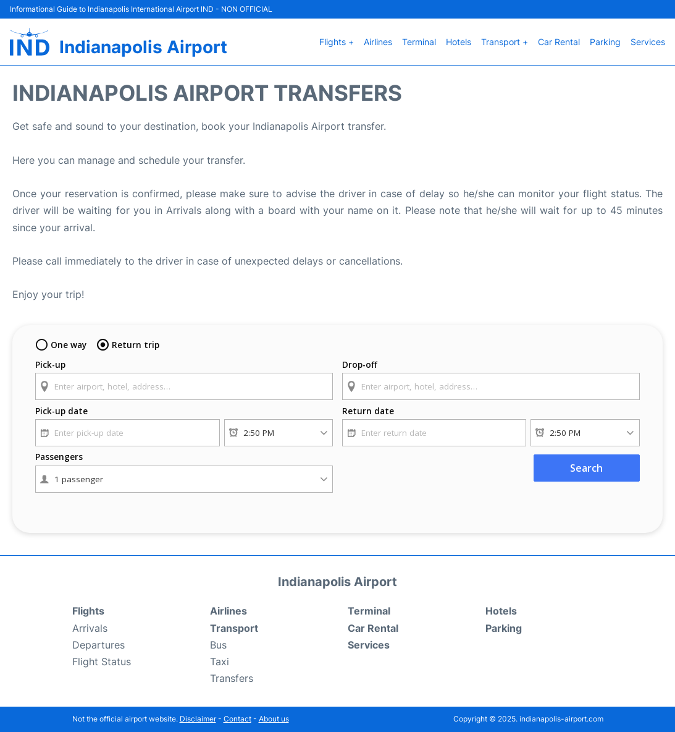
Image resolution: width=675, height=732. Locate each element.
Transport (234, 628)
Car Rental (559, 41)
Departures (98, 645)
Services (648, 41)
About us (274, 718)
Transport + (504, 41)
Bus (218, 645)
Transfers (231, 678)
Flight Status (101, 661)
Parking (605, 41)
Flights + (336, 41)
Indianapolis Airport (143, 47)
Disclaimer (198, 718)
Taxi (219, 661)
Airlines (378, 41)
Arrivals (89, 628)
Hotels (458, 41)
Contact (237, 718)
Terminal (419, 41)
